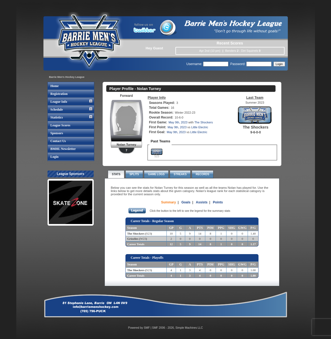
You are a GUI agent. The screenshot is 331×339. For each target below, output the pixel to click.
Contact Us (58, 141)
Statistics (57, 117)
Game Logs (156, 174)
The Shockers (203, 122)
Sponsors (57, 133)
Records (202, 174)
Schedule (57, 109)
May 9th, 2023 (178, 122)
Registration (59, 94)
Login (55, 157)
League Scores (60, 125)
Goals (185, 202)
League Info (59, 102)
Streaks (180, 174)
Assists (201, 202)
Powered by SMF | (140, 327)
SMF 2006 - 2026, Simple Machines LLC (177, 327)
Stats (116, 174)
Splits (134, 174)
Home (55, 86)
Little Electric (199, 127)
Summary (168, 202)
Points (218, 202)
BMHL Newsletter (63, 149)
